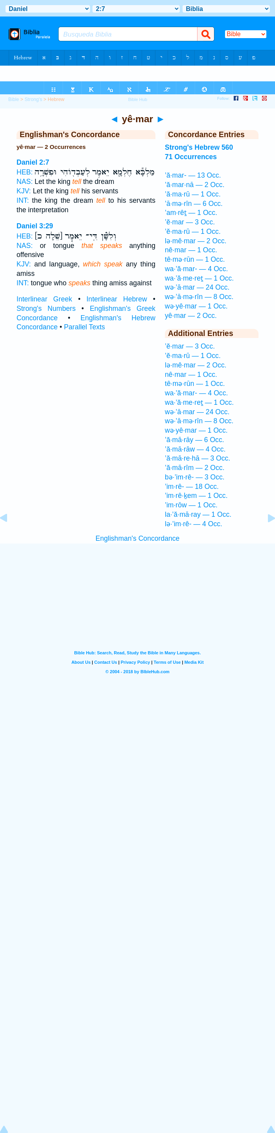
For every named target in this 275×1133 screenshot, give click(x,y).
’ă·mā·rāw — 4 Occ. (195, 449)
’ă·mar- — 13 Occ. (193, 175)
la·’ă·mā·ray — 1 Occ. (198, 514)
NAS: (25, 181)
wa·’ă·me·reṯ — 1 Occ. (199, 278)
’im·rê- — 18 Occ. (192, 486)
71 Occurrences (191, 157)
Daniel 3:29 (35, 226)
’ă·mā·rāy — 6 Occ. (194, 440)
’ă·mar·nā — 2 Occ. (195, 185)
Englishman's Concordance (138, 538)
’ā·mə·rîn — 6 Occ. (194, 204)
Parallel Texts (84, 327)
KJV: (24, 191)
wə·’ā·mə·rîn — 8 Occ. (199, 297)
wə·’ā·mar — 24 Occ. (197, 287)
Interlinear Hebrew (117, 299)
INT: (23, 200)
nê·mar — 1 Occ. (191, 250)
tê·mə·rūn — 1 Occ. (195, 259)
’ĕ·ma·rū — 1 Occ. (193, 231)
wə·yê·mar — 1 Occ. (196, 306)
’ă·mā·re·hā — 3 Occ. (197, 458)
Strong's (33, 99)
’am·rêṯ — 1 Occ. (191, 213)
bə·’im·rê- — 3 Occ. (195, 477)
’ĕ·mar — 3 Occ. (190, 222)
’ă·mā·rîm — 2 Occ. (195, 468)
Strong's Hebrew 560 (199, 147)
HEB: (25, 172)
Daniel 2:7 (33, 162)
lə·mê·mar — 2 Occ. (196, 241)
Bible (13, 99)
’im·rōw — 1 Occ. (191, 505)
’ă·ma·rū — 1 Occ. (193, 194)
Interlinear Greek (44, 299)
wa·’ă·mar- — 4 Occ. (196, 269)
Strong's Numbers (46, 308)
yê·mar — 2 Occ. (191, 316)
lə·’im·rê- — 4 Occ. (193, 524)
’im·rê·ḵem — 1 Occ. (196, 495)
